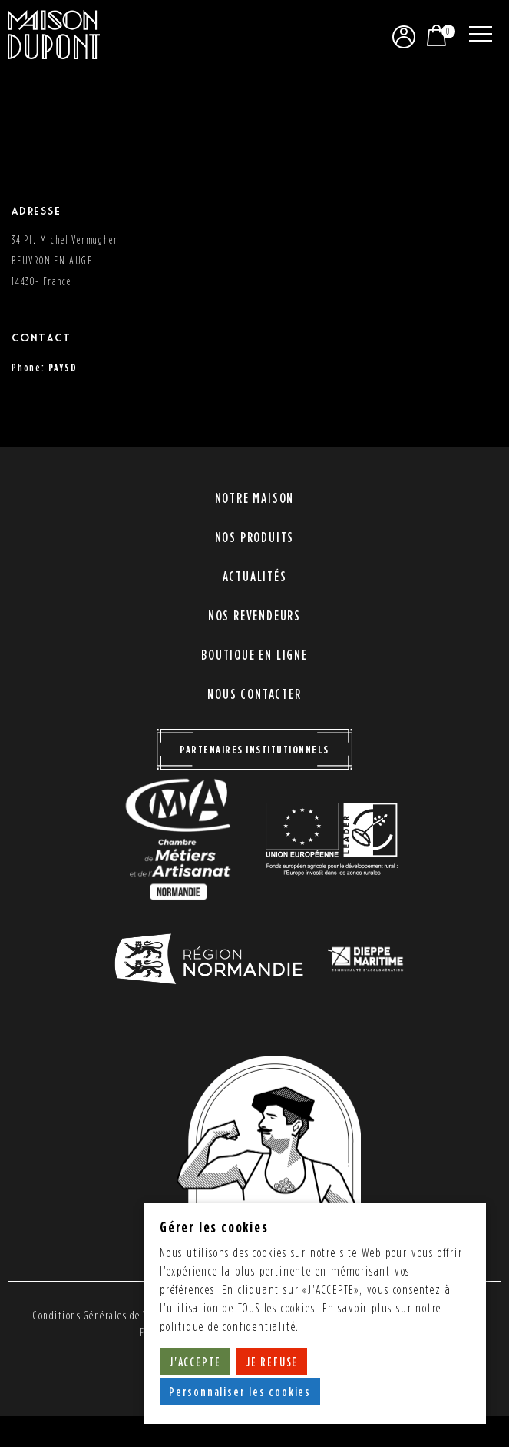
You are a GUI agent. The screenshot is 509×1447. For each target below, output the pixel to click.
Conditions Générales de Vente (100, 1315)
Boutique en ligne (254, 654)
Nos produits (255, 537)
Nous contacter (254, 694)
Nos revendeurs (254, 615)
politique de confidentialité (228, 1326)
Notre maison (255, 498)
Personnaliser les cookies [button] (240, 1391)
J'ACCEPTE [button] (195, 1362)
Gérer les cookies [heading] (214, 1227)
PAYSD (63, 367)
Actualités (255, 576)
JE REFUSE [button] (272, 1362)
